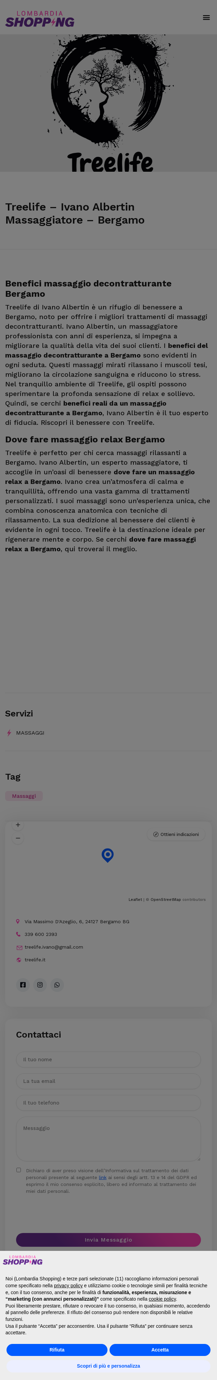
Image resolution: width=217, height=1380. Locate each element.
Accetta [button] (160, 1350)
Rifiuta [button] (57, 1350)
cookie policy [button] (162, 1299)
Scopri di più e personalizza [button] (108, 1366)
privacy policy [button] (68, 1285)
